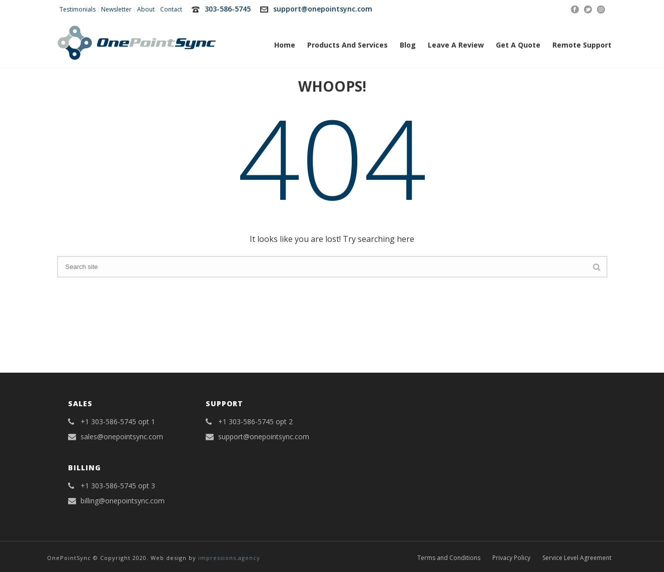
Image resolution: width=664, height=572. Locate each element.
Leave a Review (456, 45)
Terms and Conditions (448, 558)
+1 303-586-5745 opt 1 (118, 421)
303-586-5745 (228, 9)
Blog (408, 45)
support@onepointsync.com (322, 9)
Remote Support (581, 45)
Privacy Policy (511, 558)
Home (284, 45)
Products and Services (347, 45)
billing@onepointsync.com (123, 500)
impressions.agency (229, 557)
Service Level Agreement (576, 558)
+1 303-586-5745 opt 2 (255, 421)
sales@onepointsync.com (122, 436)
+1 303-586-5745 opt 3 (118, 485)
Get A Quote (518, 45)
